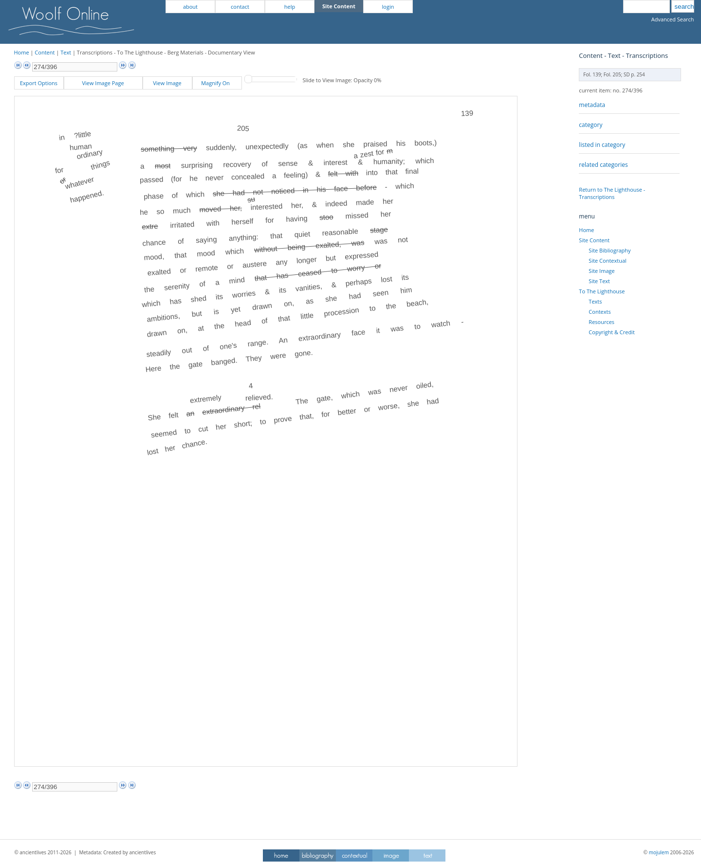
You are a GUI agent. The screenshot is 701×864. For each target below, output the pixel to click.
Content (45, 52)
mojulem (659, 852)
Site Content (594, 240)
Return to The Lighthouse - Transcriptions (612, 193)
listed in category (602, 145)
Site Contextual (607, 260)
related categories (603, 165)
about (190, 6)
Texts (595, 301)
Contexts (599, 311)
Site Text (599, 281)
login (388, 6)
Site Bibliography (609, 250)
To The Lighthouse (602, 291)
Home (21, 52)
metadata (592, 105)
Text (65, 52)
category (590, 125)
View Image (167, 83)
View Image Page (103, 83)
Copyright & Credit (611, 332)
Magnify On (217, 83)
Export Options (38, 83)
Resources (601, 321)
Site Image (601, 270)
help (289, 6)
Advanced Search (672, 19)
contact (240, 6)
